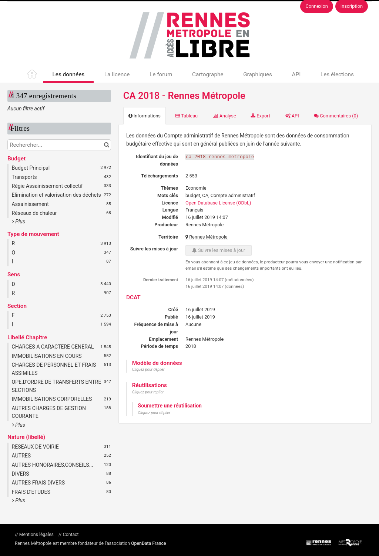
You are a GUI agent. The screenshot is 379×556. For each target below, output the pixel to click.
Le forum (161, 74)
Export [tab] (260, 116)
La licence (117, 74)
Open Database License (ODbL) (218, 203)
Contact (70, 534)
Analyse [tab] (224, 116)
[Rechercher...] (59, 144)
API (296, 74)
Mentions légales (36, 534)
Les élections (337, 74)
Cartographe (208, 74)
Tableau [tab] (186, 116)
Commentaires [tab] (336, 116)
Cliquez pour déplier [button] (148, 369)
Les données (68, 74)
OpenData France (148, 543)
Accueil (32, 75)
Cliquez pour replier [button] (148, 392)
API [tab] (292, 116)
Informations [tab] (144, 116)
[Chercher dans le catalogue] (106, 144)
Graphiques (257, 74)
